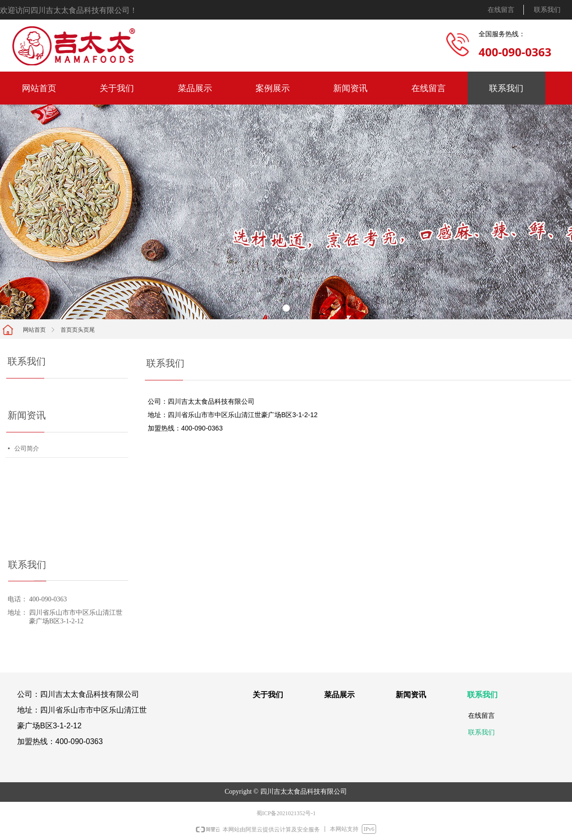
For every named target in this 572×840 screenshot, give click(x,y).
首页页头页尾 (78, 329)
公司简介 (26, 448)
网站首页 (34, 329)
